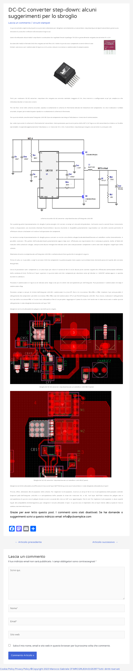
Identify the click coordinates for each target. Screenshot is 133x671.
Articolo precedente (28, 542)
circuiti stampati (41, 22)
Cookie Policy (7, 669)
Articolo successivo (105, 542)
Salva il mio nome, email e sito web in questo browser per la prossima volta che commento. (61, 645)
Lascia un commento (19, 22)
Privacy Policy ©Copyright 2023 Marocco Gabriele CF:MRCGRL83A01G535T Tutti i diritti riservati (67, 669)
